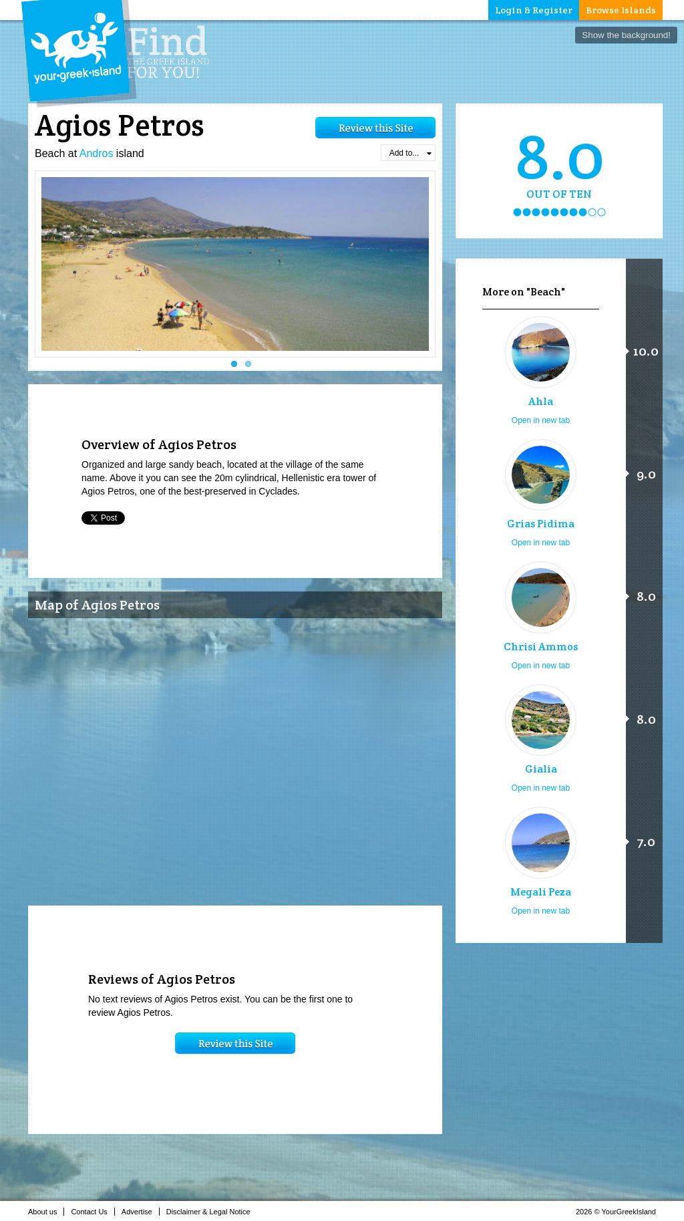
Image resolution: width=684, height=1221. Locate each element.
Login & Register (533, 10)
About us (46, 1212)
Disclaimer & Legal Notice (212, 1212)
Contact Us (92, 1212)
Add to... (410, 153)
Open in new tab (541, 420)
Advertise (141, 1212)
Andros (96, 153)
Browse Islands (621, 10)
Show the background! (626, 35)
